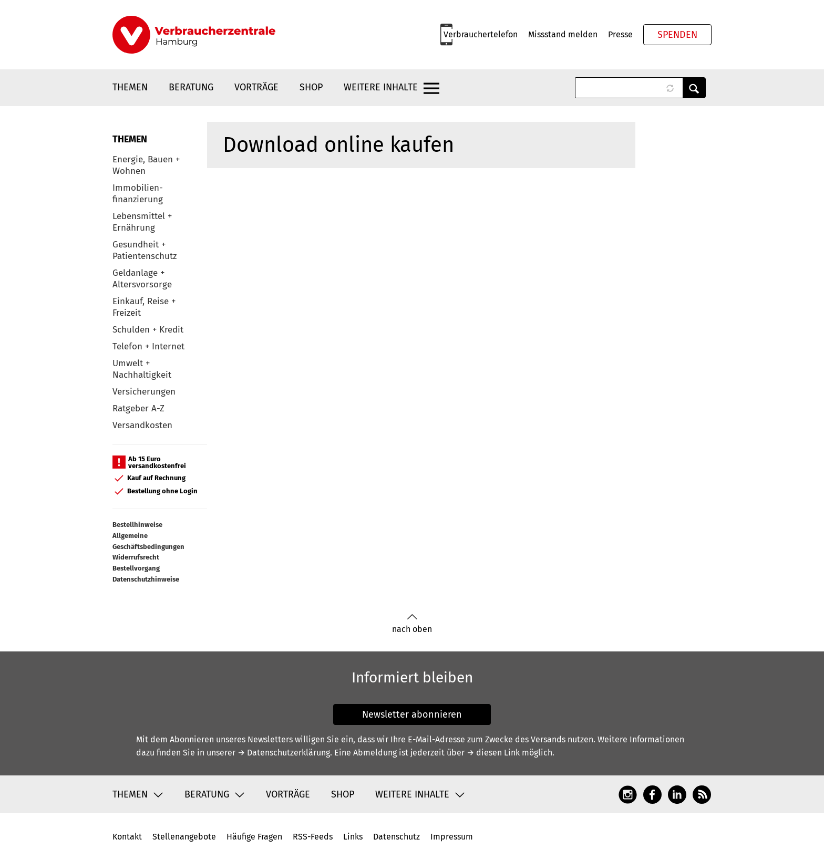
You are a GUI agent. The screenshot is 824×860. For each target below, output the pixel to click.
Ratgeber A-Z (138, 408)
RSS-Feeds (313, 837)
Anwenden (694, 87)
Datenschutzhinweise (145, 579)
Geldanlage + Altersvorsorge (142, 278)
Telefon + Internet (148, 346)
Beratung (191, 87)
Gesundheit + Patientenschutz (144, 250)
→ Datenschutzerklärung (284, 753)
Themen (130, 87)
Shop (311, 87)
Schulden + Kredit (147, 329)
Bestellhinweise (137, 525)
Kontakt (127, 837)
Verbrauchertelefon (481, 34)
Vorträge (256, 87)
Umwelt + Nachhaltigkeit (141, 369)
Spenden (677, 34)
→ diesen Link (493, 753)
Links (353, 837)
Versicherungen (144, 391)
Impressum (451, 837)
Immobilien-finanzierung (137, 193)
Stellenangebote (184, 837)
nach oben (412, 624)
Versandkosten (142, 425)
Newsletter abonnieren (412, 714)
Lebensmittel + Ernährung (142, 222)
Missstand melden (563, 34)
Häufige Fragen (254, 837)
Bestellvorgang (136, 568)
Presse (620, 34)
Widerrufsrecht (135, 557)
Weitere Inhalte (381, 87)
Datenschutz (396, 837)
